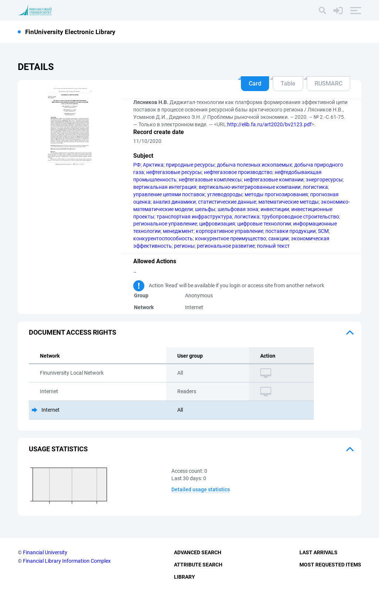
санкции (278, 238)
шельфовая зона (238, 209)
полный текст (273, 246)
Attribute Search (198, 565)
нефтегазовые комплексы (210, 180)
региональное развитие (226, 246)
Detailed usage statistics (200, 489)
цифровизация (217, 224)
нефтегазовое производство (238, 172)
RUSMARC (328, 83)
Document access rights (72, 332)
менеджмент (178, 231)
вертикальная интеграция (165, 187)
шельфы (205, 209)
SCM (323, 231)
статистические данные (227, 202)
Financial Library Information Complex (67, 561)
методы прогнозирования (276, 194)
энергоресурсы (324, 180)
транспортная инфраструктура (194, 217)
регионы (184, 246)
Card (255, 83)
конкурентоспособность (163, 238)
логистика (315, 187)
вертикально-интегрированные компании (250, 187)
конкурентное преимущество (230, 238)
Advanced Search (197, 552)
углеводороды (224, 194)
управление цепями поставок (169, 194)
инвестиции (275, 209)
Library (184, 577)
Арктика (153, 165)
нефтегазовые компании (273, 180)
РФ (137, 165)
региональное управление (165, 224)
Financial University (45, 552)
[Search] (322, 10)
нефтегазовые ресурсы (174, 172)
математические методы (288, 202)
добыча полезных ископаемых (254, 165)
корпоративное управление (229, 231)
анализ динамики (174, 202)
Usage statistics (58, 449)
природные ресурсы (190, 165)
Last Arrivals (318, 552)
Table (288, 83)
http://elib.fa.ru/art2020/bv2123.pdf (269, 124)
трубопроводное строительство (300, 217)
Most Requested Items (330, 565)
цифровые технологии (264, 224)
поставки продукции (290, 231)
